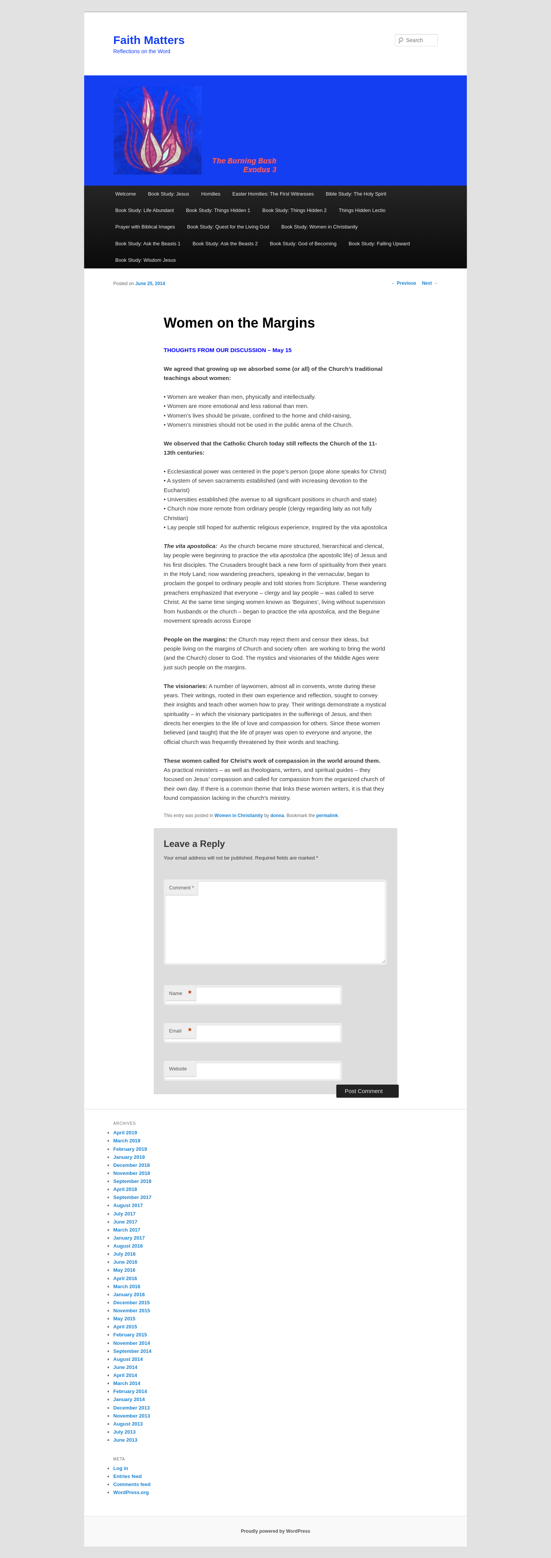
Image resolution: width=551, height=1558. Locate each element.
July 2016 (124, 1254)
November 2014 (131, 1343)
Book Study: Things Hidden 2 (294, 210)
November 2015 (131, 1310)
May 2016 (124, 1270)
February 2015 (130, 1335)
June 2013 (125, 1440)
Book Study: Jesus (168, 194)
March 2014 (126, 1383)
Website (178, 1069)
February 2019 (130, 1149)
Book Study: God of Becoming (303, 243)
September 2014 (132, 1351)
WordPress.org (131, 1492)
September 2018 (132, 1181)
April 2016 (125, 1278)
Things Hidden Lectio (362, 210)
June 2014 (125, 1367)
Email (180, 1031)
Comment (181, 888)
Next (430, 283)
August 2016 (128, 1246)
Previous (403, 283)
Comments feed (132, 1484)
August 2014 (128, 1359)
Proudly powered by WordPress (275, 1531)
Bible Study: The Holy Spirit (356, 194)
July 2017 (124, 1214)
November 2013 (131, 1416)
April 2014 (125, 1375)
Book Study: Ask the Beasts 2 (225, 243)
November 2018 (131, 1173)
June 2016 (125, 1262)
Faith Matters (149, 40)
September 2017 (132, 1197)
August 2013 (128, 1424)
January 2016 (129, 1294)
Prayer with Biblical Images (145, 227)
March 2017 (126, 1230)
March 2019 (126, 1141)
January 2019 (129, 1157)
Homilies (210, 194)
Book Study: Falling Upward (379, 243)
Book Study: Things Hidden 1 (218, 210)
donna (277, 815)
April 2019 (125, 1132)
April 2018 (125, 1189)
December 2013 (131, 1408)
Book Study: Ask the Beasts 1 (148, 243)
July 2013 (124, 1432)
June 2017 (125, 1222)
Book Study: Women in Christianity (319, 227)
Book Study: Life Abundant (144, 210)
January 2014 (129, 1399)
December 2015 (131, 1302)
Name (180, 993)
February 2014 (130, 1391)
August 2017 (128, 1205)
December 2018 (131, 1165)
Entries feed (127, 1476)
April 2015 (125, 1327)
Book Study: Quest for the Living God (228, 227)
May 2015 (124, 1318)
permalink (327, 815)
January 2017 (129, 1238)
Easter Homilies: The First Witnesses (273, 194)
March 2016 (126, 1286)
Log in (120, 1468)
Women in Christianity (239, 815)
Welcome (125, 194)
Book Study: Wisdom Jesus (145, 260)
